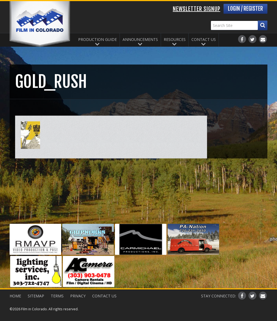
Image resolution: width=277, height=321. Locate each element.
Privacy (78, 295)
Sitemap (36, 295)
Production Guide (97, 39)
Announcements (140, 39)
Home (15, 295)
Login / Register (245, 8)
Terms (57, 295)
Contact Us (203, 39)
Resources (175, 39)
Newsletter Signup (196, 8)
